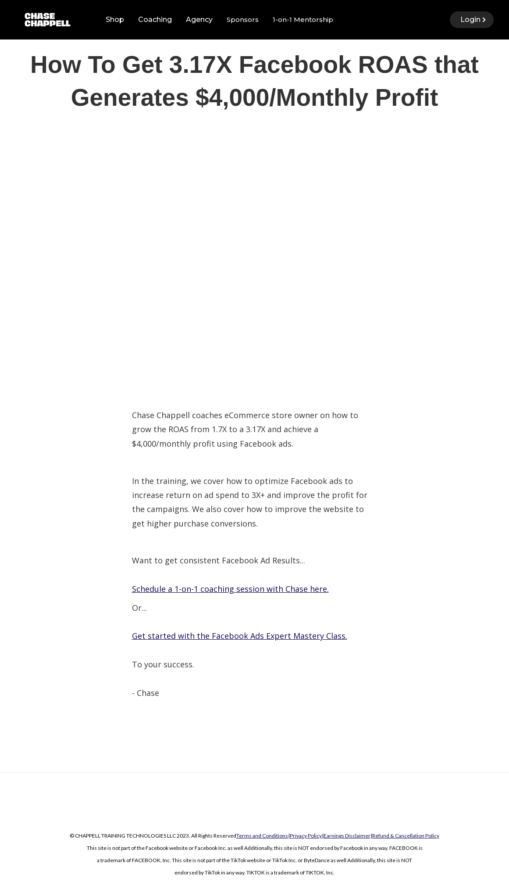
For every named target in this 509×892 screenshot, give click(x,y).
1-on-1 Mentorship (303, 19)
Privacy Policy (306, 835)
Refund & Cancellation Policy (405, 835)
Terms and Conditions (262, 835)
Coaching (155, 19)
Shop (115, 19)
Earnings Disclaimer (347, 835)
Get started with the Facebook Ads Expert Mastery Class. (239, 635)
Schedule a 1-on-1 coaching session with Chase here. (230, 589)
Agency (199, 19)
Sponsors (243, 19)
